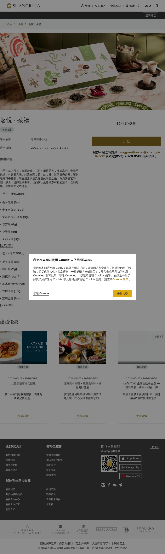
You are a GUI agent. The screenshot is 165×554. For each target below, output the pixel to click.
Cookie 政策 (120, 279)
